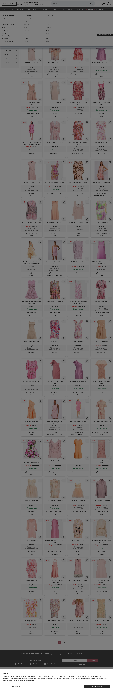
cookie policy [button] (21, 678)
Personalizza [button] (16, 686)
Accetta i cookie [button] (97, 686)
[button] (111, 671)
